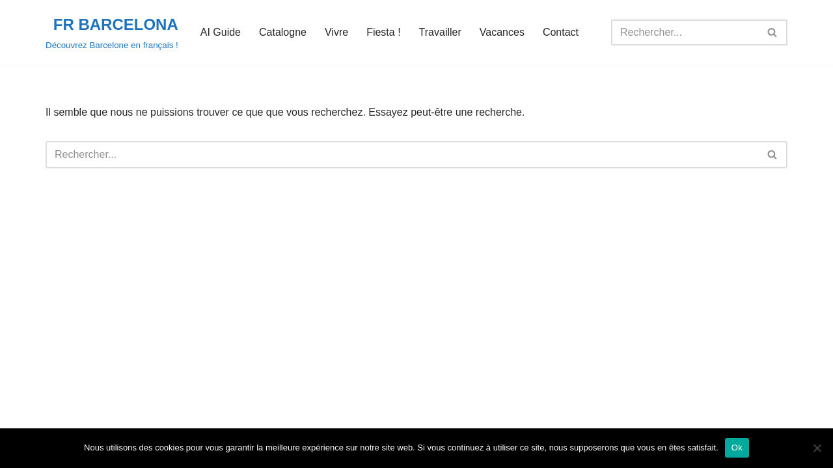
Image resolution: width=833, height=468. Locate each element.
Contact (561, 32)
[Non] (816, 447)
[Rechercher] (684, 33)
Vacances (502, 32)
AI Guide (220, 32)
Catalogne (283, 32)
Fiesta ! (383, 32)
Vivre (336, 32)
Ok (737, 447)
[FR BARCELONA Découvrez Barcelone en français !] (112, 32)
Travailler (440, 32)
